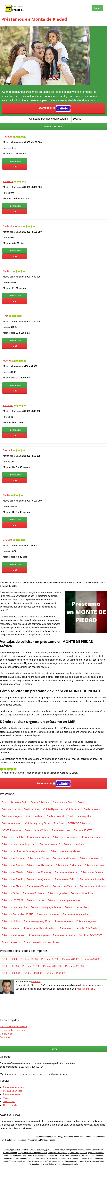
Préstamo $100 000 (55, 973)
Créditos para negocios (79, 816)
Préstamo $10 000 (52, 966)
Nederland (13, 1153)
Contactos (89, 1137)
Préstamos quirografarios (75, 914)
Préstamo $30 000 (11, 973)
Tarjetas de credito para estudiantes (41, 942)
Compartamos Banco (63, 802)
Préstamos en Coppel (38, 858)
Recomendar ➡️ (53, 108)
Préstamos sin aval (11, 928)
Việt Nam (91, 1153)
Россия (51, 1153)
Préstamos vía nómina (64, 935)
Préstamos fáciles (10, 893)
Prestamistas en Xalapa (36, 830)
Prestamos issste (11, 1094)
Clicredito (7, 540)
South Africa (74, 1153)
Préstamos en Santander (92, 879)
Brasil (73, 1150)
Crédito (81, 802)
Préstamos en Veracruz (64, 886)
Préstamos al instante (38, 837)
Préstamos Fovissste (33, 893)
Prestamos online (35, 900)
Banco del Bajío (19, 802)
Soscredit (7, 450)
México (6, 1153)
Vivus (6, 1098)
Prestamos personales (14, 1087)
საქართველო (43, 1150)
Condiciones (6, 1034)
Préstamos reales (64, 921)
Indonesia (83, 1153)
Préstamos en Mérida (12, 872)
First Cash (59, 823)
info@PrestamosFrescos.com (71, 1137)
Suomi (100, 1150)
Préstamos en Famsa (12, 865)
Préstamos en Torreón (38, 886)
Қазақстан (58, 1153)
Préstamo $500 (9, 959)
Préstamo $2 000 (50, 959)
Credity (6, 495)
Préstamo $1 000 (29, 959)
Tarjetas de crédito (11, 942)
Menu (97, 8)
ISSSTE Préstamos (11, 830)
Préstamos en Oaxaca (91, 872)
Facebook (5, 1037)
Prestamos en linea (12, 1091)
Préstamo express (61, 830)
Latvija (56, 1150)
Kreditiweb (8, 181)
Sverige (66, 1153)
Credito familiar (10, 1105)
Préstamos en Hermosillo (39, 865)
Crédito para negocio (12, 816)
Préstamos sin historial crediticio (40, 928)
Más (15, 166)
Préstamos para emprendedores (64, 900)
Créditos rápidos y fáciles (37, 823)
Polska (30, 1153)
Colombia (80, 1150)
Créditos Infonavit (55, 816)
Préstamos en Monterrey (39, 872)
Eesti (51, 1150)
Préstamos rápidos (11, 921)
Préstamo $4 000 (91, 959)
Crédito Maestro (92, 809)
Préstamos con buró (50, 844)
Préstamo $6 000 (31, 966)
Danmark (87, 1150)
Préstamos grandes (57, 893)
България (33, 1150)
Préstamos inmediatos (82, 893)
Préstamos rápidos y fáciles (38, 921)
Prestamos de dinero (74, 844)
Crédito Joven (73, 809)
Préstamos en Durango (64, 858)
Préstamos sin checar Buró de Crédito (79, 928)
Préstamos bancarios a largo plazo (19, 844)
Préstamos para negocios (14, 907)
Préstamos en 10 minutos (92, 886)
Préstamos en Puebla (12, 879)
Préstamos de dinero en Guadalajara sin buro (24, 851)
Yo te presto (9, 1101)
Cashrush (7, 137)
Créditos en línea (34, 816)
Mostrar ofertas (53, 126)
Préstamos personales (76, 907)
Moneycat (8, 361)
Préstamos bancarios (92, 837)
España (95, 1150)
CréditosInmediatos (12, 226)
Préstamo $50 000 (33, 973)
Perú (25, 1153)
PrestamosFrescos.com (15, 1140)
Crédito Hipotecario (52, 809)
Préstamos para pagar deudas (46, 907)
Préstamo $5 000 (10, 966)
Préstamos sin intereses (14, 935)
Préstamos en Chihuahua (68, 865)
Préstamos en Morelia (66, 872)
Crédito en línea (32, 809)
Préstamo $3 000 (71, 959)
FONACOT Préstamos (79, 823)
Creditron (7, 271)
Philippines (99, 1153)
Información (15, 161)
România (43, 1153)
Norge (20, 1153)
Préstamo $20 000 (74, 966)
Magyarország (65, 1150)
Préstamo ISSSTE (83, 830)
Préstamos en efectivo (91, 858)
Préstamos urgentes (39, 935)
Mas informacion (85, 989)
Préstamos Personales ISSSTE (17, 914)
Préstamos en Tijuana (12, 886)
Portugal (36, 1153)
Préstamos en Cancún (13, 858)
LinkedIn (36, 981)
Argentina (24, 1150)
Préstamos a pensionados (65, 837)
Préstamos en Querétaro (39, 879)
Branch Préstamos (40, 802)
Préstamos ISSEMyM (12, 900)
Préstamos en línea (94, 865)
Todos (5, 802)
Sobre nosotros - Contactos (13, 1026)
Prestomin (8, 405)
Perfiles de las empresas (12, 1030)
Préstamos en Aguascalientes (65, 851)
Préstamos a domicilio (13, 837)
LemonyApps (9, 1150)
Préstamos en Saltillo (65, 879)
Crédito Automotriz (11, 809)
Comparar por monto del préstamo (48, 118)
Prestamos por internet (48, 914)
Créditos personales (11, 823)
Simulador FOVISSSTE (90, 935)
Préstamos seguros (86, 921)
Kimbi (6, 316)
